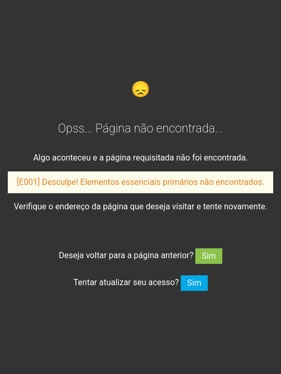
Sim (209, 256)
